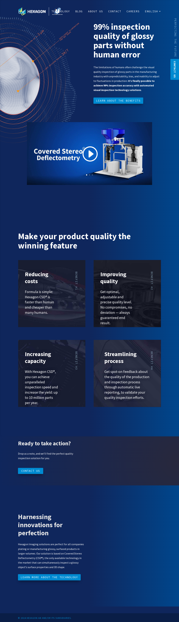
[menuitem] (153, 16)
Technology (60, 11)
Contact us (30, 470)
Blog (79, 11)
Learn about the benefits (118, 100)
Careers (133, 11)
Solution (38, 11)
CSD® (43, 297)
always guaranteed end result (115, 317)
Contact (114, 11)
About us (95, 11)
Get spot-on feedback (121, 371)
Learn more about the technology (49, 577)
